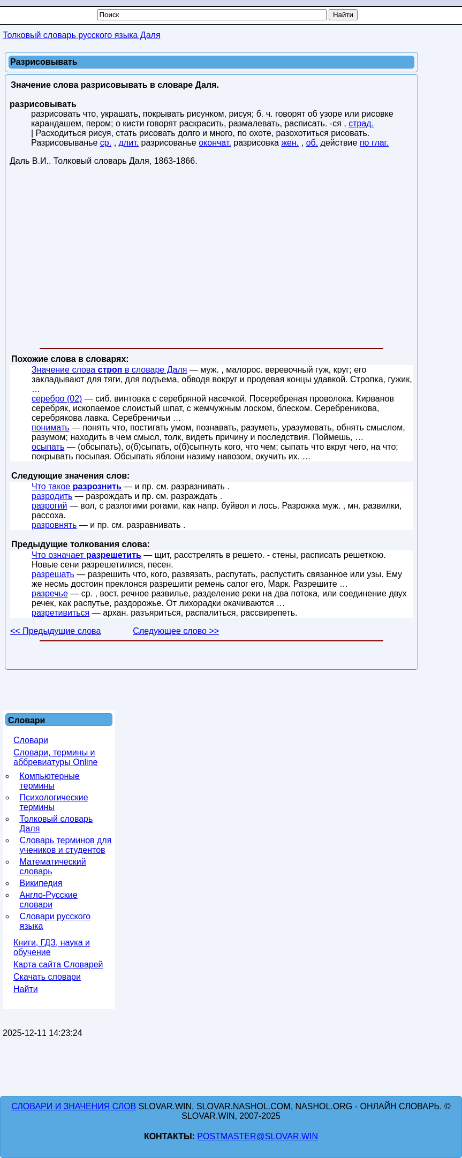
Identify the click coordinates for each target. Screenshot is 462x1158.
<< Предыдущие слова (55, 630)
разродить (52, 496)
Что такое (77, 486)
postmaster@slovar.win (257, 1136)
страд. (361, 123)
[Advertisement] (211, 259)
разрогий (49, 505)
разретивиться (60, 612)
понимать (51, 427)
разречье (50, 593)
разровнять (54, 524)
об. (312, 142)
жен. (290, 142)
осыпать (48, 446)
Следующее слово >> (176, 630)
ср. (105, 142)
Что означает (86, 554)
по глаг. (374, 142)
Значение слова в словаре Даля (109, 369)
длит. (129, 142)
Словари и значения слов (73, 1106)
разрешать (53, 574)
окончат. (215, 142)
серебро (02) (57, 398)
